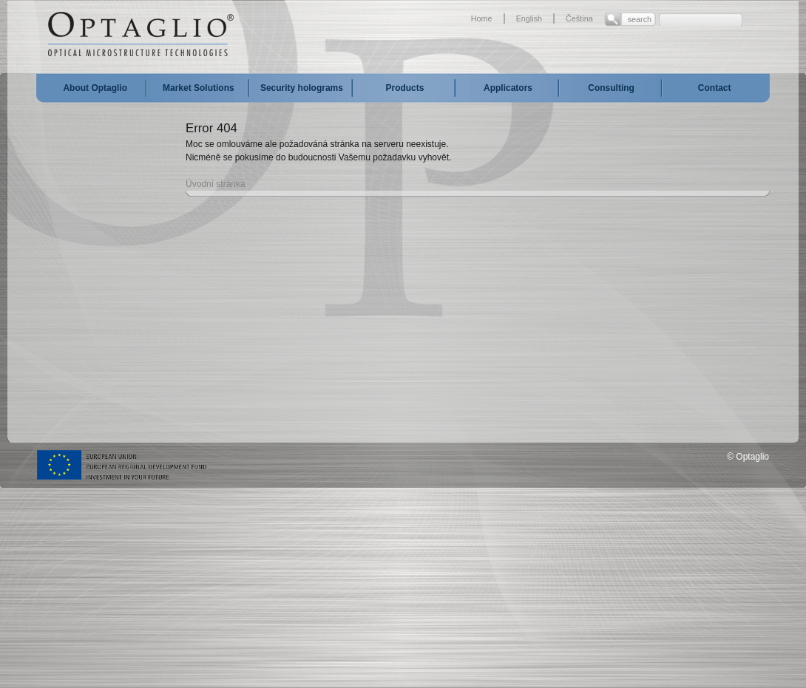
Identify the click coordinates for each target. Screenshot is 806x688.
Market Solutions (198, 88)
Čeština (579, 18)
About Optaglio (95, 88)
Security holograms (301, 88)
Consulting (611, 88)
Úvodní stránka (215, 184)
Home (481, 18)
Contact (714, 88)
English (529, 18)
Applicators (508, 88)
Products (404, 88)
